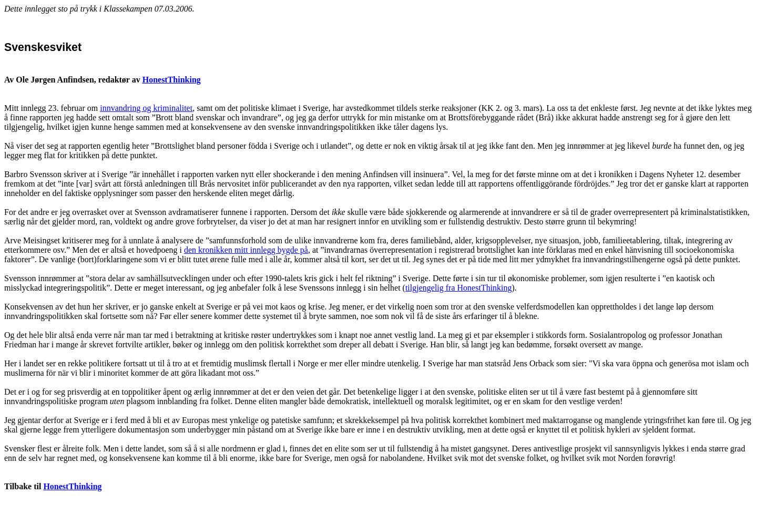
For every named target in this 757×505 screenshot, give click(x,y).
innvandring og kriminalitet (146, 108)
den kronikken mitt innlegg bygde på (246, 249)
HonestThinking (171, 79)
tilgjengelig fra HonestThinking (458, 287)
